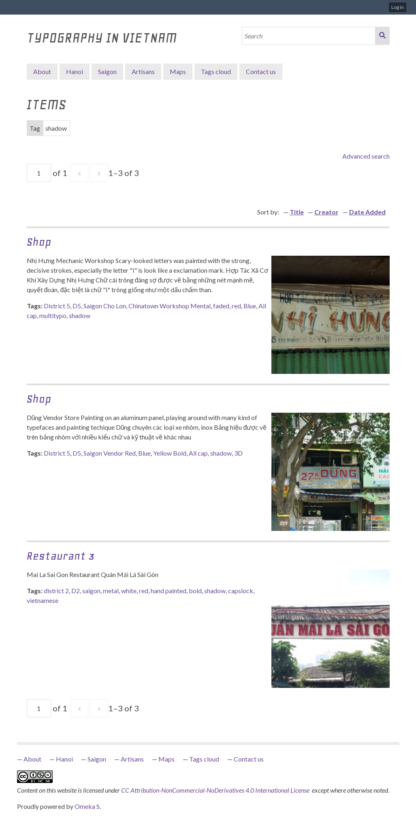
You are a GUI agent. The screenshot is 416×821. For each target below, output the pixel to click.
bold (195, 590)
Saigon (107, 71)
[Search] (308, 36)
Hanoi (74, 71)
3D (238, 453)
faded (221, 306)
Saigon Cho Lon (104, 306)
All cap (198, 453)
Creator (326, 212)
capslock (240, 590)
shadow (79, 315)
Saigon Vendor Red (109, 453)
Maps (178, 71)
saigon (91, 590)
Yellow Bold (169, 453)
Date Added (367, 212)
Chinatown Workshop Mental (169, 306)
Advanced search (366, 156)
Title (297, 212)
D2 (75, 590)
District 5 (57, 306)
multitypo (52, 315)
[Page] (39, 173)
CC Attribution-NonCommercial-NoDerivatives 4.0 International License (216, 790)
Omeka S (87, 806)
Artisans (143, 71)
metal (111, 590)
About (42, 71)
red (236, 306)
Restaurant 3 (61, 555)
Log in (397, 7)
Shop (39, 241)
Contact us (261, 71)
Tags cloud (216, 71)
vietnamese (42, 600)
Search (382, 36)
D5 (77, 306)
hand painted (168, 590)
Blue (249, 306)
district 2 (56, 590)
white (129, 590)
